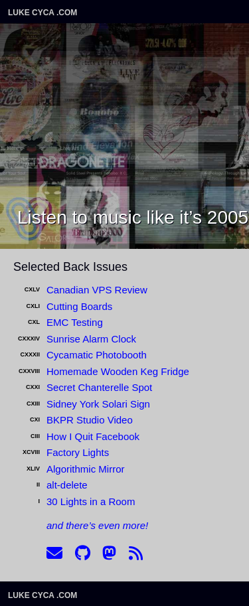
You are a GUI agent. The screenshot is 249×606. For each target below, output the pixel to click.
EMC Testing (74, 322)
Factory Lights (77, 452)
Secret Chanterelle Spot (99, 387)
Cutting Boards (79, 306)
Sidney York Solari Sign (98, 404)
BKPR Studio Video (89, 419)
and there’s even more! (97, 525)
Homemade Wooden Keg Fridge (117, 371)
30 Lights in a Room (90, 501)
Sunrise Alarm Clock (91, 338)
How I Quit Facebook (92, 436)
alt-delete (67, 485)
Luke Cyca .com (42, 12)
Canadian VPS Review (96, 289)
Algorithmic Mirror (85, 469)
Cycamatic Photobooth (96, 354)
